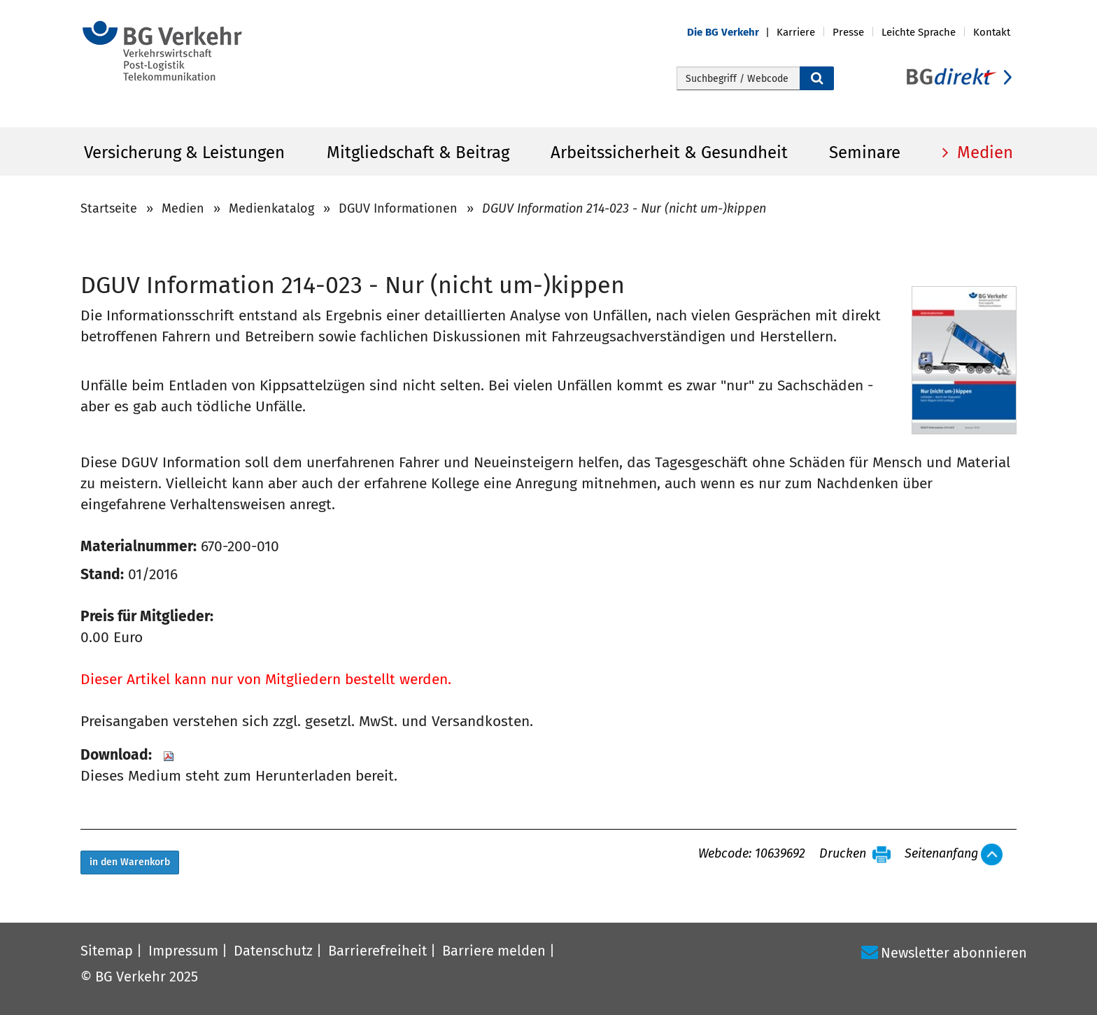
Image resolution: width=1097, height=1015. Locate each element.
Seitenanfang (941, 854)
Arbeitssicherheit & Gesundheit (669, 152)
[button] (732, 32)
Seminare (864, 152)
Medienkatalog (271, 208)
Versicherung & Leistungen (184, 152)
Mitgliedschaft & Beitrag (418, 152)
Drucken (842, 854)
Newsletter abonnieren (954, 952)
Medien (983, 152)
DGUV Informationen (398, 208)
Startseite (108, 208)
